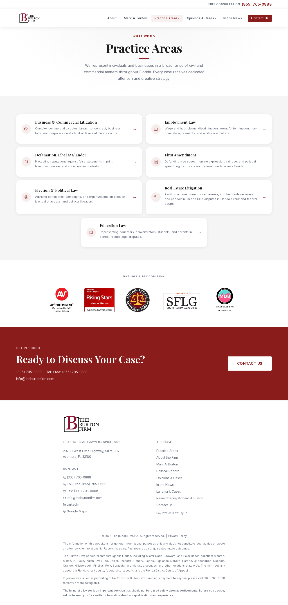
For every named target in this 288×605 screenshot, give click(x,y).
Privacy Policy (177, 536)
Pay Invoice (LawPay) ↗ (171, 513)
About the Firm (167, 457)
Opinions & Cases (200, 18)
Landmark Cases (168, 491)
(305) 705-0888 (29, 372)
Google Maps (75, 511)
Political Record (168, 471)
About (112, 18)
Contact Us (259, 18)
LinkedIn (71, 504)
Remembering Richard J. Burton (179, 498)
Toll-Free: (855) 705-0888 (67, 372)
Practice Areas (166, 18)
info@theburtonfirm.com (35, 379)
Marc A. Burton (135, 18)
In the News (232, 18)
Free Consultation (240, 4)
